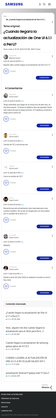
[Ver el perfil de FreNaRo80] (13, 267)
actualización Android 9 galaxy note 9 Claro (27, 373)
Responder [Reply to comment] (44, 125)
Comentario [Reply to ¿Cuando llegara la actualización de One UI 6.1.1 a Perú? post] (44, 78)
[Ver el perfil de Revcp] (11, 198)
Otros (22, 61)
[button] (49, 56)
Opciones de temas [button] (49, 22)
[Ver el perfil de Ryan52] (11, 166)
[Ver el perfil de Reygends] (12, 94)
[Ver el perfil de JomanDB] (12, 235)
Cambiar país (6, 411)
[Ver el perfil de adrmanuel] (13, 134)
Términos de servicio (10, 399)
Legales (4, 407)
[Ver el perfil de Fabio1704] (12, 56)
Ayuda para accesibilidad (12, 394)
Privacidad (5, 403)
